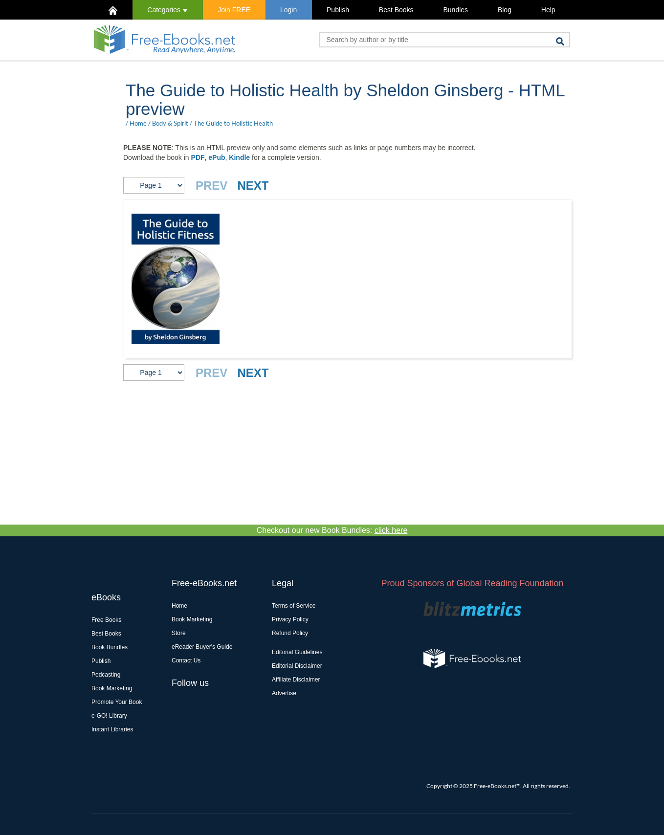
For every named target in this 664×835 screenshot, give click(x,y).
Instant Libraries (112, 729)
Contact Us (186, 660)
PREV (211, 185)
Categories (167, 10)
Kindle (239, 157)
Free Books (106, 619)
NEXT (252, 185)
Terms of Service (293, 605)
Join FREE (234, 10)
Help (548, 10)
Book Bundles (109, 647)
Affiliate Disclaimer (296, 679)
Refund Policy (290, 633)
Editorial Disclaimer (297, 665)
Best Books (396, 10)
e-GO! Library (109, 715)
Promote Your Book (116, 702)
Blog (504, 10)
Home (138, 123)
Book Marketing (111, 688)
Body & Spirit (170, 123)
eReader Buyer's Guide (202, 646)
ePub (216, 157)
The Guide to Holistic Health (233, 123)
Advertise (284, 693)
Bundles (455, 10)
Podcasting (105, 674)
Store (179, 633)
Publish (338, 10)
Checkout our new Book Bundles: (332, 530)
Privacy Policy (290, 619)
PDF (198, 157)
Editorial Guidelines (297, 652)
